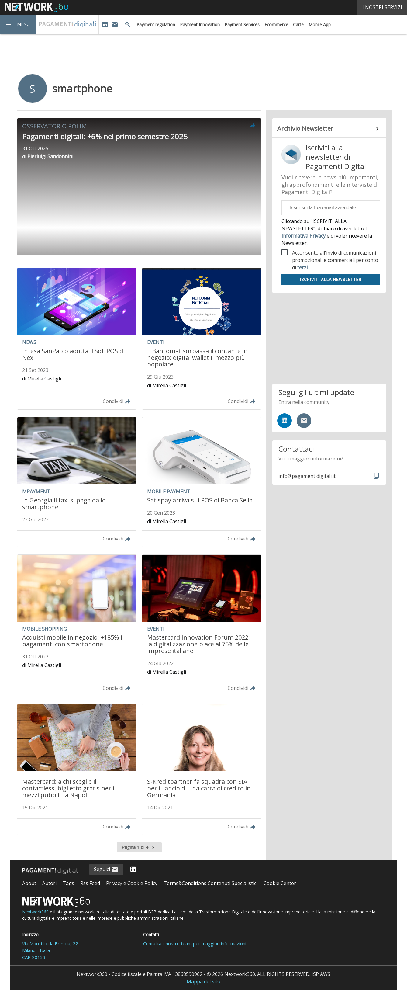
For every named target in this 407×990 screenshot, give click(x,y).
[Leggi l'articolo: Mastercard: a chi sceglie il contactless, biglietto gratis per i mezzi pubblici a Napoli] (76, 769)
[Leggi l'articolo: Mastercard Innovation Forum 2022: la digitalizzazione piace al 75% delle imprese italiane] (201, 625)
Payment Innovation (200, 24)
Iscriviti (330, 279)
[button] (18, 24)
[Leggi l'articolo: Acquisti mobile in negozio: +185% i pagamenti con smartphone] (76, 625)
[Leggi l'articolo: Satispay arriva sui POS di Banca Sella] (201, 482)
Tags (68, 883)
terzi (302, 267)
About (29, 883)
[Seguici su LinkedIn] (284, 420)
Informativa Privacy (304, 235)
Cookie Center (280, 883)
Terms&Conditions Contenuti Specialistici (210, 883)
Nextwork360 (35, 912)
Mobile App (320, 24)
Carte (298, 24)
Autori (49, 883)
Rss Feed (90, 883)
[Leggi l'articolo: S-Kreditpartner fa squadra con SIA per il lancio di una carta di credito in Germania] (201, 769)
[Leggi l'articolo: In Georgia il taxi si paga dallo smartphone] (76, 482)
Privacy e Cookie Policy (131, 883)
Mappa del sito (203, 981)
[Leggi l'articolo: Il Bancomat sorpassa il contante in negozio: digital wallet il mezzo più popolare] (201, 338)
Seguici (106, 870)
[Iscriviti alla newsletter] (304, 420)
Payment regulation (155, 24)
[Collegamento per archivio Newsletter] (329, 129)
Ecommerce (276, 24)
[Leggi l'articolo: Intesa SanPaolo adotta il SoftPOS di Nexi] (76, 338)
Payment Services (242, 24)
